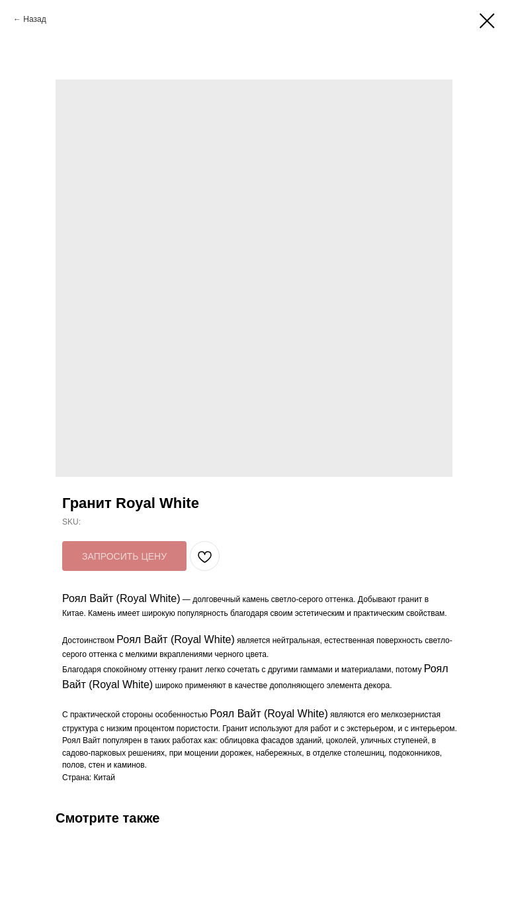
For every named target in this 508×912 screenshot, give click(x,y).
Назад (34, 19)
